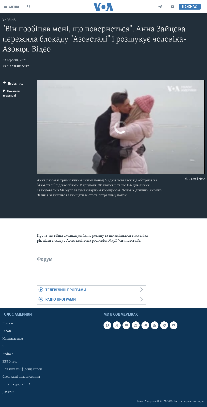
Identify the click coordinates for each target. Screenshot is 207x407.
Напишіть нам (12, 338)
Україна (9, 20)
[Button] (13, 84)
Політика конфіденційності (22, 369)
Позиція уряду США (16, 384)
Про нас (8, 323)
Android (8, 354)
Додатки (8, 392)
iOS (4, 346)
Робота (7, 331)
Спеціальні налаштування (21, 376)
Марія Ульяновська (15, 66)
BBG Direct (9, 361)
